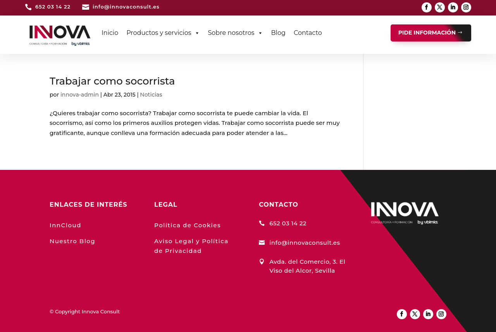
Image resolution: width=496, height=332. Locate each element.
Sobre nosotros (235, 33)
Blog (278, 32)
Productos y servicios (163, 33)
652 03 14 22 (53, 6)
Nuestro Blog (72, 241)
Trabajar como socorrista (112, 81)
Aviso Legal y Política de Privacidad (191, 246)
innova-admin (79, 94)
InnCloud (65, 225)
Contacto (308, 32)
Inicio (110, 32)
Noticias (151, 94)
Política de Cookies (187, 225)
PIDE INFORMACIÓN (427, 32)
